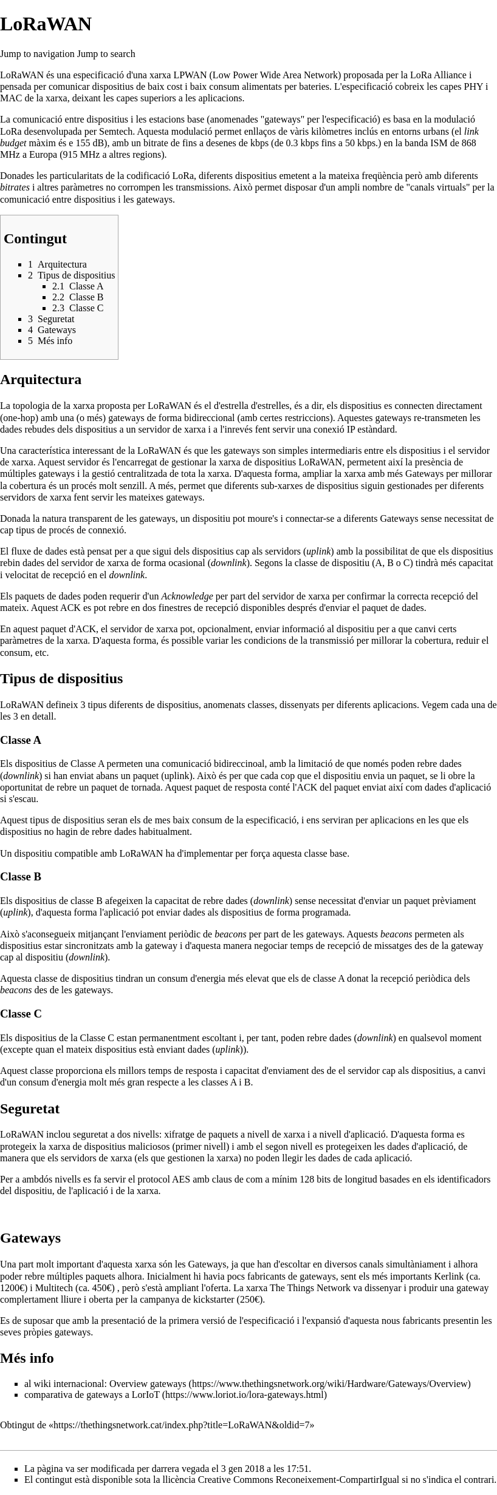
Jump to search (106, 54)
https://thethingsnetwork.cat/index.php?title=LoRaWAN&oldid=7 (181, 1425)
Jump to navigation (37, 54)
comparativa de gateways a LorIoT (92, 1394)
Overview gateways (148, 1384)
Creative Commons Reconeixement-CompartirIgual (298, 1479)
